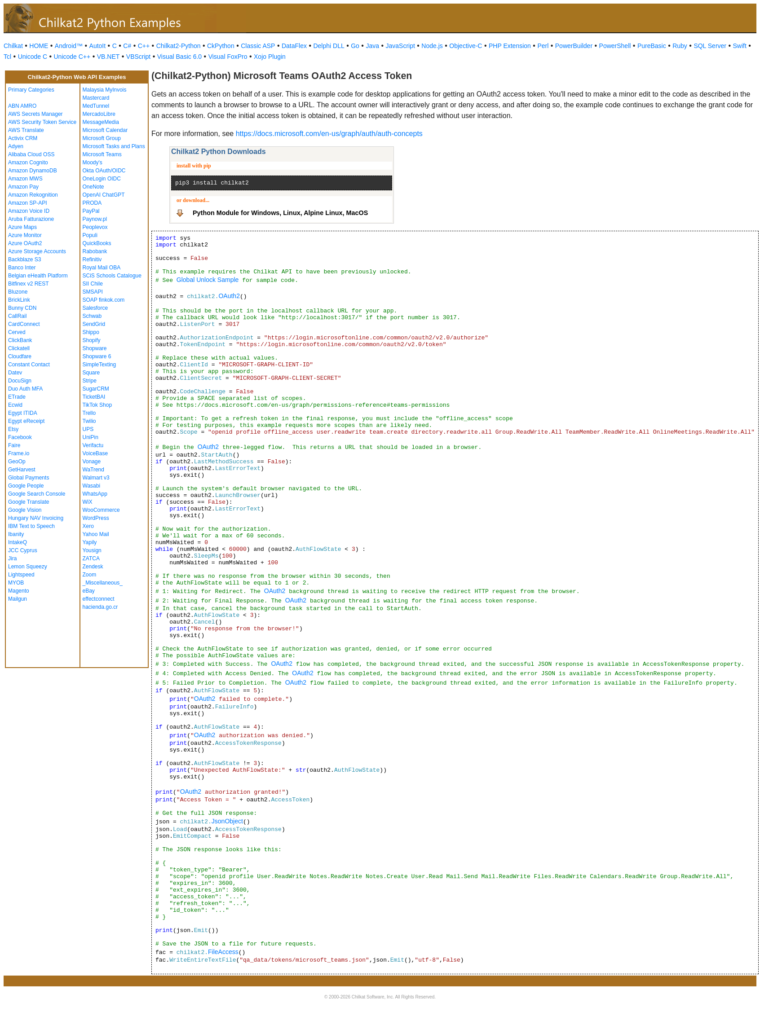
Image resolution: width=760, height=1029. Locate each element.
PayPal (91, 211)
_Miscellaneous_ (103, 583)
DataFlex (294, 45)
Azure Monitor (25, 235)
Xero (88, 526)
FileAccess (223, 951)
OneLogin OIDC (102, 179)
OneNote (93, 187)
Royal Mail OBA (102, 267)
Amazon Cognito (28, 162)
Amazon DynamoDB (32, 170)
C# (127, 45)
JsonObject (227, 821)
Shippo (91, 332)
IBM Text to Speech (31, 526)
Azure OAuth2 (25, 243)
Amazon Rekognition (33, 195)
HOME (38, 45)
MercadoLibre (99, 114)
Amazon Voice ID (28, 211)
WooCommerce (101, 510)
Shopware (95, 348)
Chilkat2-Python (178, 45)
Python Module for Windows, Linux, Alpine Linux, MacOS (280, 212)
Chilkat (13, 45)
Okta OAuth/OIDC (104, 170)
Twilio (89, 421)
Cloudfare (19, 356)
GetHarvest (21, 469)
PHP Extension (510, 45)
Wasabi (92, 486)
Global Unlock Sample (208, 279)
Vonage (92, 461)
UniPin (90, 437)
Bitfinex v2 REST (28, 284)
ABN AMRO (22, 106)
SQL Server (710, 45)
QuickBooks (97, 243)
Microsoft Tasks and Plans (114, 146)
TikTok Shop (97, 405)
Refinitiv (92, 259)
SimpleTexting (99, 364)
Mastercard (96, 98)
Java (372, 45)
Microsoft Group (102, 138)
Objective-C (465, 45)
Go (355, 45)
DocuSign (19, 381)
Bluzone (17, 292)
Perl (542, 45)
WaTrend (93, 469)
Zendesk (93, 566)
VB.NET (108, 56)
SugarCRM (96, 389)
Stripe (90, 381)
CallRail (17, 316)
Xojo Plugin (270, 56)
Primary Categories (31, 90)
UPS (88, 429)
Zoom (90, 575)
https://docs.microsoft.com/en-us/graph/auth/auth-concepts (329, 133)
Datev (15, 372)
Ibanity (16, 534)
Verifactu (93, 445)
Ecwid (15, 405)
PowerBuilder (573, 45)
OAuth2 (228, 295)
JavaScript (400, 45)
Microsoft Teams (102, 154)
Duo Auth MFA (25, 389)
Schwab (92, 316)
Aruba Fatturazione (31, 219)
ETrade (17, 397)
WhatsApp (95, 494)
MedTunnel (96, 106)
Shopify (92, 340)
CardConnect (24, 324)
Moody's (92, 162)
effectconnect (99, 599)
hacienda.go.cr (100, 607)
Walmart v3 (96, 478)
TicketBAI (94, 397)
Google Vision (25, 510)
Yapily (90, 542)
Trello (89, 413)
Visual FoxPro (227, 56)
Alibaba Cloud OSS (31, 154)
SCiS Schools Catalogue (112, 276)
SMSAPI (93, 292)
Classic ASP (258, 45)
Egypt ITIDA (22, 413)
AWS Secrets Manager (35, 114)
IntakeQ (17, 542)
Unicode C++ (72, 56)
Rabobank (95, 251)
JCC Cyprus (22, 550)
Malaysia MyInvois (105, 90)
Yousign (92, 550)
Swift (740, 45)
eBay (89, 591)
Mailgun (17, 599)
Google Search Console (36, 494)
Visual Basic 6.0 (179, 56)
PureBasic (651, 45)
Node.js (431, 45)
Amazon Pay (23, 187)
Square (91, 372)
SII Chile (93, 284)
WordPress (96, 518)
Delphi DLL (328, 45)
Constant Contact (29, 364)
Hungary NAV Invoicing (35, 518)
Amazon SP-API (27, 203)
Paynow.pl (95, 219)
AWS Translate (26, 130)
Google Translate (28, 502)
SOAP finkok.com (104, 300)
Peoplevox (95, 227)
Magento (18, 591)
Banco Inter (21, 267)
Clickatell (19, 348)
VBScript (138, 56)
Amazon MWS (25, 179)
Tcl (7, 56)
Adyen (15, 146)
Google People (26, 486)
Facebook (20, 437)
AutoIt (97, 45)
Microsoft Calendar (105, 130)
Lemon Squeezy (27, 566)
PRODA (92, 203)
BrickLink (19, 300)
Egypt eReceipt (26, 421)
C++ (144, 45)
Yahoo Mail (96, 534)
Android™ (69, 45)
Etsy (13, 429)
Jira (12, 558)
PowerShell (615, 45)
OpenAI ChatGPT (104, 195)
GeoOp (17, 461)
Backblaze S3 (24, 259)
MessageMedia (101, 122)
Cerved (17, 332)
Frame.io (18, 453)
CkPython (220, 45)
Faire (14, 445)
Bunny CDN (22, 308)
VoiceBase (95, 453)
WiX (88, 502)
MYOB (16, 583)
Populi (90, 235)
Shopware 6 (97, 356)
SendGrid (94, 324)
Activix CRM (22, 138)
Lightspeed (21, 575)
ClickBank (20, 340)
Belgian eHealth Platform (38, 276)
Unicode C (32, 56)
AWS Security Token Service (42, 122)
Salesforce (95, 308)
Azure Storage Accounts (37, 251)
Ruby (679, 45)
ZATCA (91, 558)
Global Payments (28, 478)
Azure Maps (22, 227)
